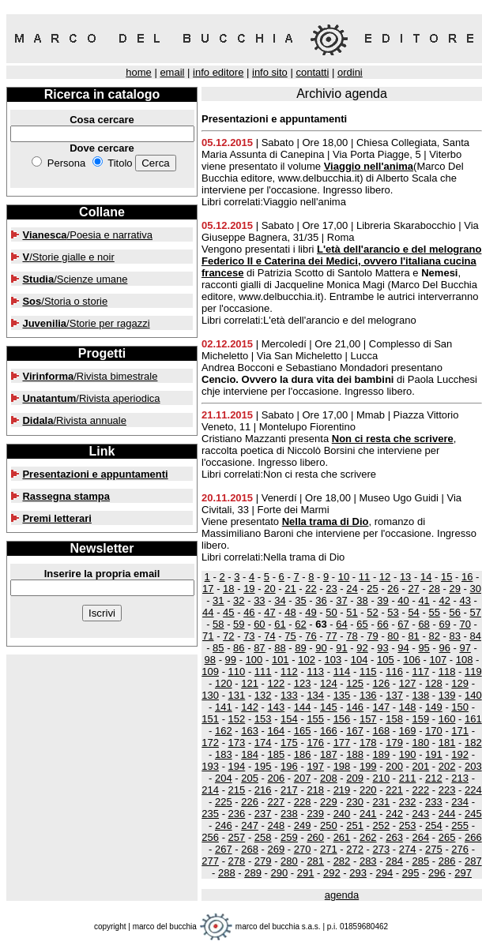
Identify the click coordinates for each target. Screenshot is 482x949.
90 (320, 648)
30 (474, 589)
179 (394, 742)
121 (249, 683)
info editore (218, 72)
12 (384, 577)
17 (207, 589)
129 (460, 683)
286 (447, 861)
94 (403, 648)
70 (464, 624)
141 (223, 707)
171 (460, 731)
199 (368, 766)
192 (460, 754)
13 (405, 577)
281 (315, 861)
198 (342, 766)
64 (341, 624)
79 (372, 636)
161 (473, 719)
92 (361, 648)
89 (300, 648)
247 (249, 825)
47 (269, 612)
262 (368, 837)
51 (351, 612)
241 (368, 814)
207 (302, 778)
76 (310, 636)
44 (207, 612)
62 (300, 624)
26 (392, 589)
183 (223, 754)
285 (420, 861)
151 (210, 719)
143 (275, 707)
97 (464, 648)
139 (447, 695)
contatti (312, 72)
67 (403, 624)
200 (394, 766)
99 (230, 660)
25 (372, 589)
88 (279, 648)
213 (460, 778)
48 (290, 612)
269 (275, 849)
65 (361, 624)
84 (474, 636)
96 (444, 648)
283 (368, 861)
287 (473, 861)
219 (342, 790)
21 (290, 589)
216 (263, 790)
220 (368, 790)
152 (237, 719)
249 (302, 825)
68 (423, 624)
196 (289, 766)
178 (368, 742)
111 (263, 671)
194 (237, 766)
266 (473, 837)
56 (454, 612)
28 (433, 589)
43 (464, 600)
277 (210, 861)
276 (460, 849)
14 (425, 577)
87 (259, 648)
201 (420, 766)
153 (263, 719)
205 (249, 778)
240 (342, 814)
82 (433, 636)
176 (315, 742)
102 (306, 660)
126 (381, 683)
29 (454, 589)
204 (223, 778)
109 (210, 671)
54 (413, 612)
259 (289, 837)
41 (423, 600)
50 (331, 612)
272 (354, 849)
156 (342, 719)
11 (364, 577)
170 (433, 731)
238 (289, 814)
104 (359, 660)
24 (351, 589)
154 (289, 719)
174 (263, 742)
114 (342, 671)
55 (433, 612)
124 (328, 683)
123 (302, 683)
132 (263, 695)
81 (413, 636)
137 (394, 695)
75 (290, 636)
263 (394, 837)
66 (382, 624)
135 (342, 695)
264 (420, 837)
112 (289, 671)
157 (368, 719)
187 (328, 754)
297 (463, 873)
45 (228, 612)
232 (407, 802)
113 (315, 671)
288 (226, 873)
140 (473, 695)
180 (420, 742)
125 (354, 683)
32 (238, 600)
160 (447, 719)
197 (315, 766)
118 (447, 671)
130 (210, 695)
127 (407, 683)
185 (275, 754)
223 (447, 790)
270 (302, 849)
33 (259, 600)
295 (411, 873)
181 (447, 742)
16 (467, 577)
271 (328, 849)
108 (464, 660)
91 (341, 648)
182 (473, 742)
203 (473, 766)
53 (392, 612)
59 (238, 624)
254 (433, 825)
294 (385, 873)
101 (280, 660)
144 (302, 707)
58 (218, 624)
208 (328, 778)
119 (473, 671)
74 (269, 636)
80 (392, 636)
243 (420, 814)
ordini (350, 72)
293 (358, 873)
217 (289, 790)
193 (210, 766)
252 (381, 825)
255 (460, 825)
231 (381, 802)
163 (249, 731)
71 (207, 636)
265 (447, 837)
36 (320, 600)
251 (354, 825)
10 (343, 577)
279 (263, 861)
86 (238, 648)
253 (407, 825)
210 (381, 778)
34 (279, 600)
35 (300, 600)
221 (394, 790)
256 (210, 837)
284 (394, 861)
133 (289, 695)
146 (354, 707)
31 (218, 600)
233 (433, 802)
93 (382, 648)
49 (310, 612)
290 (279, 873)
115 (368, 671)
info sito (270, 72)
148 (407, 707)
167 (354, 731)
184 (249, 754)
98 (210, 660)
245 (473, 814)
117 (420, 671)
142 (249, 707)
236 (237, 814)
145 (328, 707)
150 (460, 707)
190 (407, 754)
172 (210, 742)
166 (328, 731)
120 (223, 683)
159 (420, 719)
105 (385, 660)
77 (331, 636)
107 (438, 660)
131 (237, 695)
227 (275, 802)
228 (302, 802)
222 (420, 790)
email (172, 72)
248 (275, 825)
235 (210, 814)
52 (372, 612)
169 (407, 731)
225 (223, 802)
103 (332, 660)
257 (237, 837)
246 (223, 825)
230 (354, 802)
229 (328, 802)
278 (237, 861)
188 (354, 754)
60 (259, 624)
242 (394, 814)
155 (315, 719)
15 (446, 577)
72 (228, 636)
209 (354, 778)
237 (263, 814)
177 (342, 742)
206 (275, 778)
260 (315, 837)
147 (381, 707)
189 (381, 754)
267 (223, 849)
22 (310, 589)
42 (444, 600)
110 (237, 671)
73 (248, 636)
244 (447, 814)
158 (394, 719)
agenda (342, 895)
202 (447, 766)
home (139, 72)
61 (279, 624)
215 (237, 790)
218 (315, 790)
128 (433, 683)
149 (433, 707)
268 (249, 849)
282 (342, 861)
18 (228, 589)
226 (249, 802)
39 (382, 600)
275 (433, 849)
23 (331, 589)
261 (342, 837)
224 (473, 790)
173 (237, 742)
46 (248, 612)
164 (275, 731)
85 (218, 648)
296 (437, 873)
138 (420, 695)
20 (269, 589)
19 (248, 589)
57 (474, 612)
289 (253, 873)
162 (223, 731)
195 (263, 766)
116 (394, 671)
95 (423, 648)
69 (444, 624)
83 (454, 636)
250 (328, 825)
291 (305, 873)
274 (407, 849)
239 (315, 814)
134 (315, 695)
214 (210, 790)
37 (341, 600)
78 (351, 636)
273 (381, 849)
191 (433, 754)
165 (302, 731)
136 (368, 695)
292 (332, 873)
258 (263, 837)
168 (381, 731)
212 (433, 778)
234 (460, 802)
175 (289, 742)
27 (413, 589)
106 (411, 660)
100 (254, 660)
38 (361, 600)
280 (289, 861)
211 (407, 778)
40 (403, 600)
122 (275, 683)
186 (302, 754)
